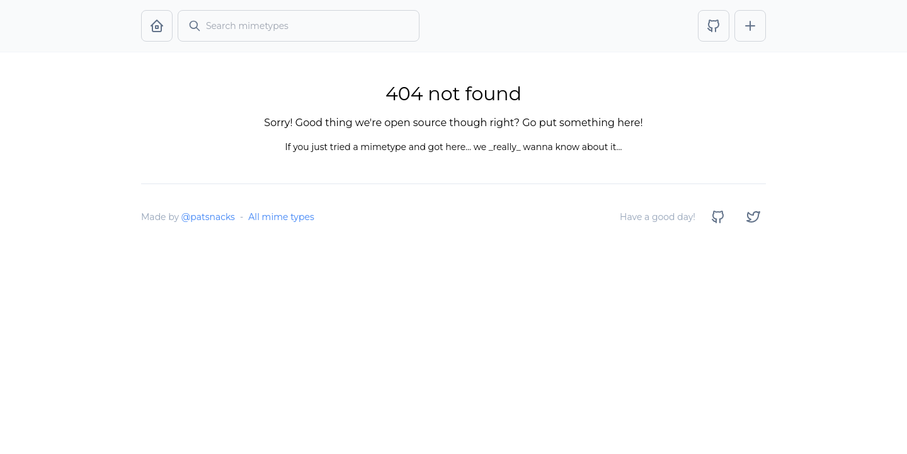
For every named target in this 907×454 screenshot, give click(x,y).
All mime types (281, 217)
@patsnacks (208, 217)
